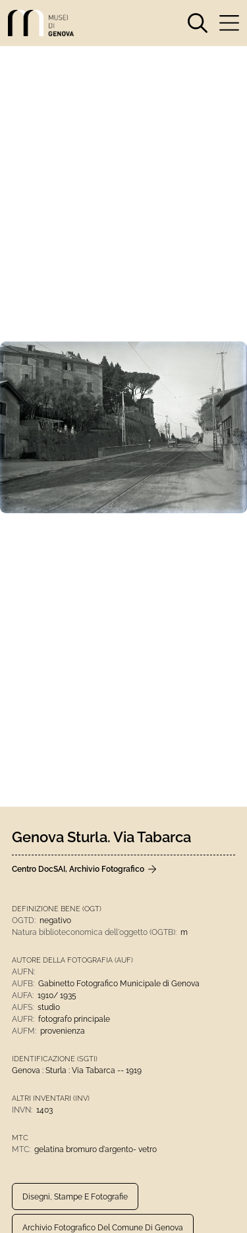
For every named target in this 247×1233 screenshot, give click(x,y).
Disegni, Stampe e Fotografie (75, 1196)
